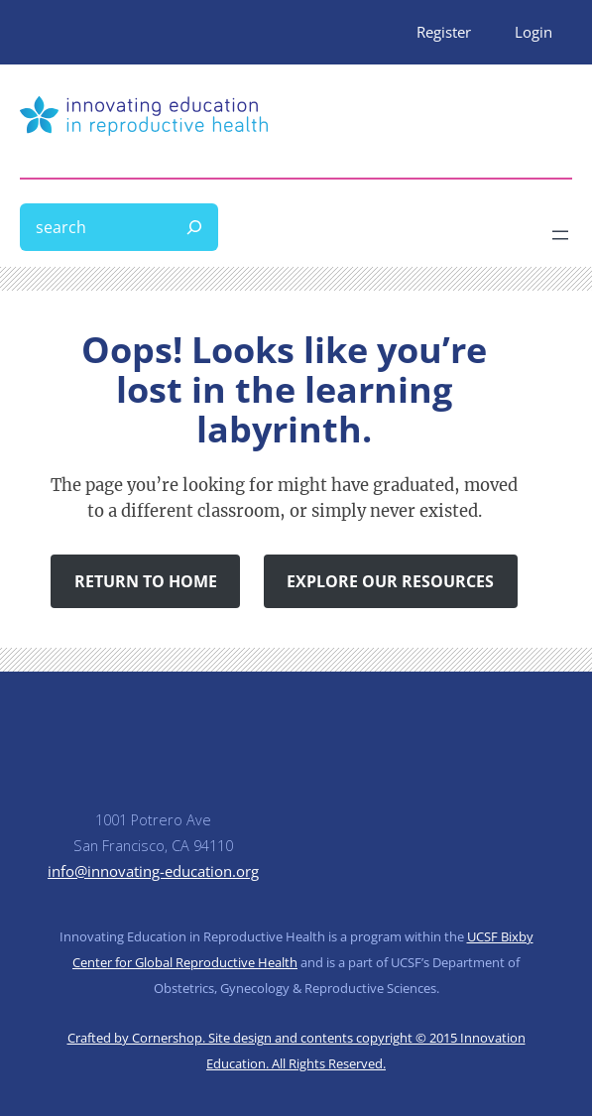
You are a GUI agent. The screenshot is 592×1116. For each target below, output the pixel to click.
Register (443, 32)
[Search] (194, 227)
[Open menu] (560, 235)
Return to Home (145, 581)
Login (533, 32)
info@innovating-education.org (153, 871)
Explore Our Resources (390, 581)
